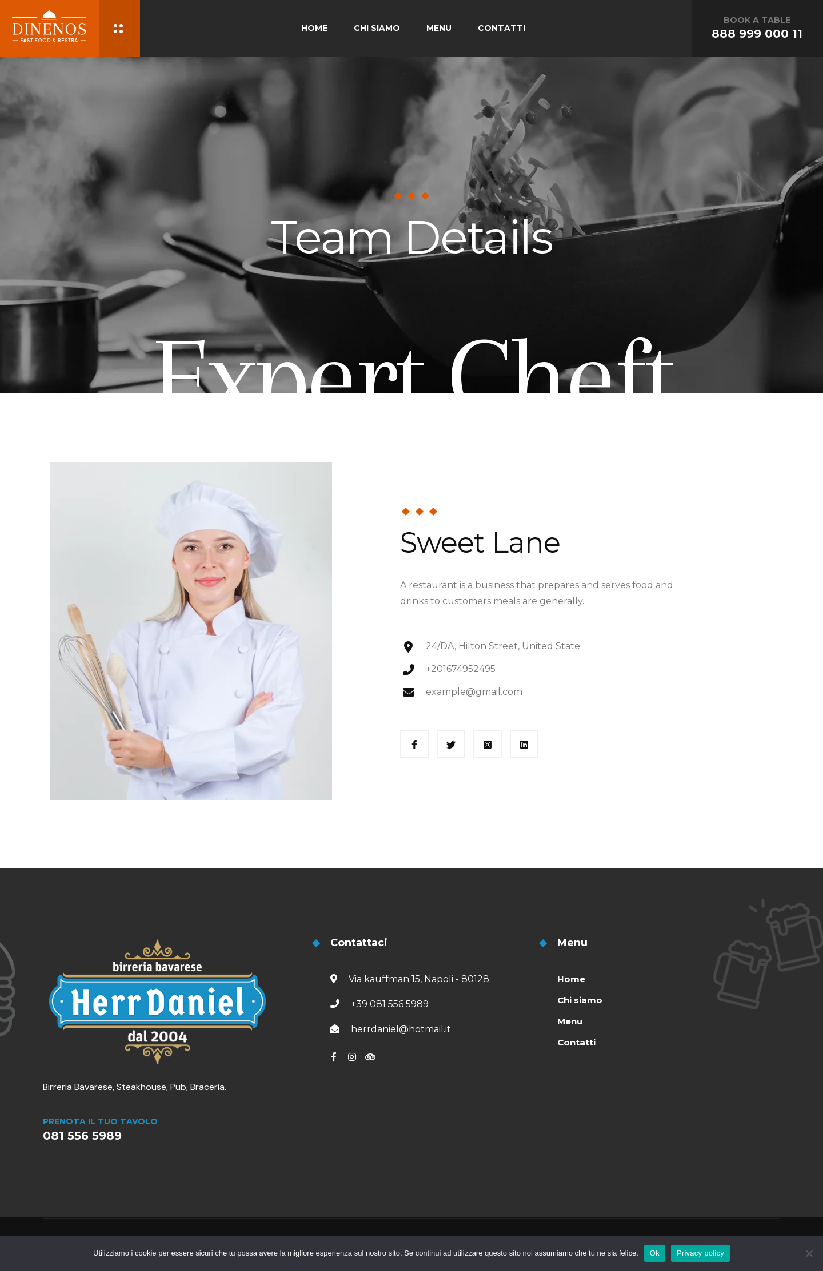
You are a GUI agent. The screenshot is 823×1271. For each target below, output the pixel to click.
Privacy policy (700, 1253)
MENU (439, 28)
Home (571, 979)
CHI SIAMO (377, 28)
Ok (655, 1253)
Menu (569, 1021)
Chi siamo (579, 1000)
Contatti (576, 1042)
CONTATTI (501, 28)
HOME (314, 28)
